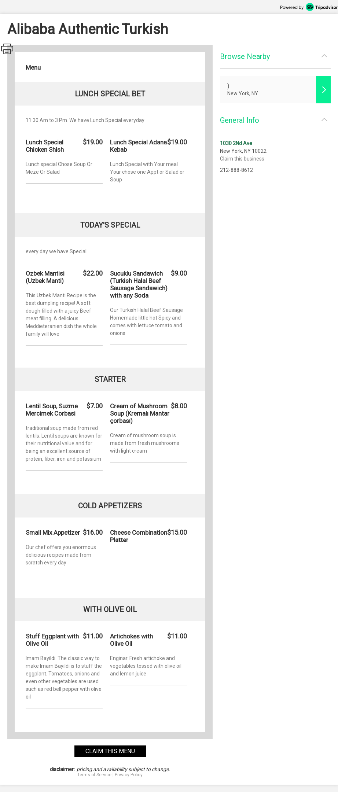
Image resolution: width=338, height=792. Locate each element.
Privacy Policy (129, 774)
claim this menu (110, 751)
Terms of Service (94, 774)
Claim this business (242, 159)
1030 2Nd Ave (236, 143)
